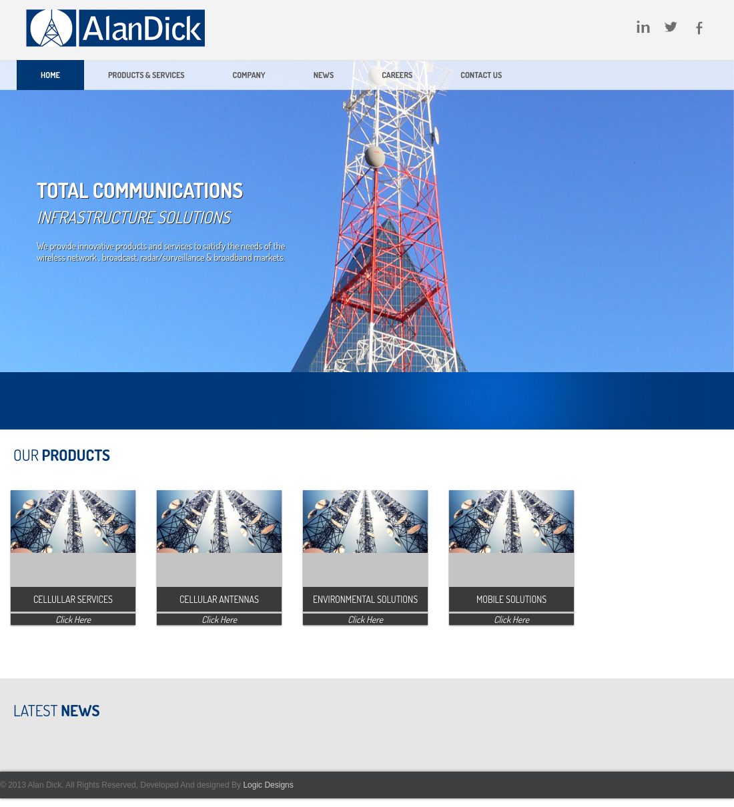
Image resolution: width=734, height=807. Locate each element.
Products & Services (146, 75)
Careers (397, 75)
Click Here (73, 619)
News (324, 75)
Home (50, 75)
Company (249, 75)
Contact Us (481, 75)
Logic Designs (267, 785)
